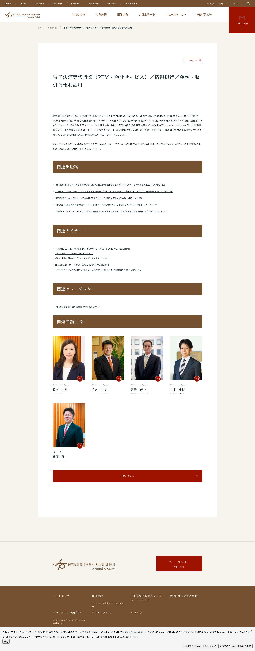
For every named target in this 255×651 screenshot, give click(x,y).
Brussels (111, 3)
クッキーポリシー (103, 613)
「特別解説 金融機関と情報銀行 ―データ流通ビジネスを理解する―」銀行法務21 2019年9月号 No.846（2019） (114, 204)
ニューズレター (179, 564)
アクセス (210, 3)
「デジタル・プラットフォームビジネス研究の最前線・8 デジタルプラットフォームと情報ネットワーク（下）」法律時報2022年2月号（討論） (124, 191)
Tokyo (7, 3)
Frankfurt (93, 3)
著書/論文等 (212, 14)
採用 (221, 3)
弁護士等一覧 (172, 14)
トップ (40, 27)
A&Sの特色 (127, 14)
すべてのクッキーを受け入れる (235, 646)
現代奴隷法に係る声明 (183, 596)
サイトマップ (61, 596)
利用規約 (97, 596)
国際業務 (155, 14)
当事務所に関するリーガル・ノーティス (145, 598)
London (75, 3)
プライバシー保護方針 (67, 613)
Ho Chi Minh (131, 3)
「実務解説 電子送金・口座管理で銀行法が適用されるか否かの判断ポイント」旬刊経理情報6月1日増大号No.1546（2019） (119, 211)
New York (58, 3)
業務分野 (141, 14)
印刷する (193, 60)
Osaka (23, 3)
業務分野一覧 (56, 27)
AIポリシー (137, 613)
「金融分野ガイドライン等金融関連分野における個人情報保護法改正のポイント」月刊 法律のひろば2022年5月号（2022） (118, 184)
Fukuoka (39, 3)
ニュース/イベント (192, 14)
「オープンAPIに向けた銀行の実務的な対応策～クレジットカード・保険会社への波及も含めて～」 (105, 269)
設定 (6, 641)
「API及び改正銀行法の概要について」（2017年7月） (82, 306)
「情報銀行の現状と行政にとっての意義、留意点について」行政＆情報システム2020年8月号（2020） (106, 197)
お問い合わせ (242, 23)
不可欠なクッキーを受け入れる (200, 646)
